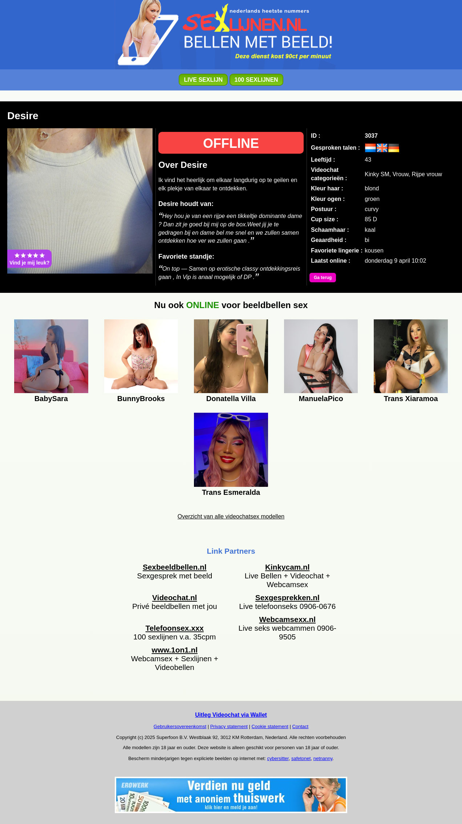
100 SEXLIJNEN (256, 80)
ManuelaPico (321, 399)
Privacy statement (229, 726)
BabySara (51, 399)
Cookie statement (270, 726)
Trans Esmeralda (231, 492)
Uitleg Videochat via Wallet (231, 715)
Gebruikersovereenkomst (180, 726)
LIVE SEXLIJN (203, 80)
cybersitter (277, 758)
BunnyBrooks (141, 399)
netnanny (323, 758)
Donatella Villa (231, 399)
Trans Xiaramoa (411, 399)
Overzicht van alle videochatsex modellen (231, 516)
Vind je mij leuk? (29, 259)
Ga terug (323, 277)
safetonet (301, 758)
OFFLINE (231, 143)
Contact (300, 726)
